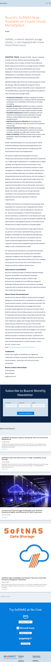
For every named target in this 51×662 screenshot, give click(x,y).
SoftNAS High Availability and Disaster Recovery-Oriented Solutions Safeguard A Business (24, 579)
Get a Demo (25, 643)
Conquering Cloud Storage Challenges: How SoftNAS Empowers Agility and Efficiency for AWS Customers (22, 511)
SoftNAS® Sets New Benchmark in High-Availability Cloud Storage (24, 458)
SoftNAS (20, 657)
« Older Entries (5, 596)
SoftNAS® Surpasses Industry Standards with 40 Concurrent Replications (25, 438)
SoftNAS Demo (37, 657)
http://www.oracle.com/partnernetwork (21, 347)
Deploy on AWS (25, 622)
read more (4, 449)
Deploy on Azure (25, 633)
